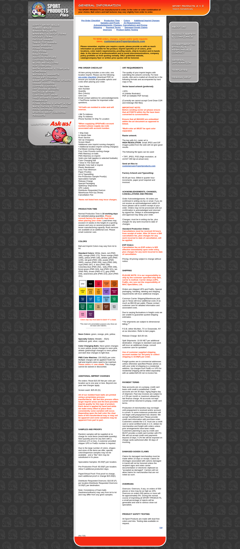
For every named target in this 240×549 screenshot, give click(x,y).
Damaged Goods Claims (136, 27)
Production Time (112, 20)
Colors (127, 20)
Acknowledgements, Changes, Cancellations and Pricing (120, 25)
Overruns (107, 30)
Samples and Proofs (110, 23)
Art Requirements (132, 23)
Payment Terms (113, 27)
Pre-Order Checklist (90, 20)
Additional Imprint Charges (147, 20)
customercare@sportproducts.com (124, 41)
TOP (161, 528)
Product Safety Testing (127, 30)
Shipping (97, 27)
